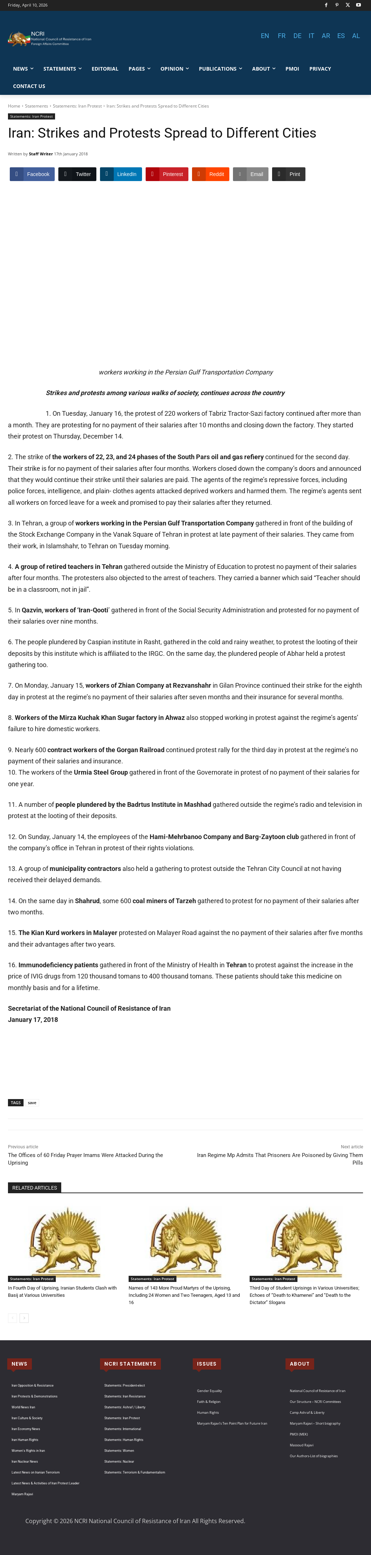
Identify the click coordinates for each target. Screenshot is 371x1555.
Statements (36, 106)
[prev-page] (12, 1318)
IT (311, 35)
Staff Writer (41, 153)
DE (297, 35)
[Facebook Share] (32, 174)
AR (326, 35)
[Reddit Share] (210, 174)
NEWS (20, 1363)
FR (281, 35)
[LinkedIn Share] (121, 174)
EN (265, 35)
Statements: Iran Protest (77, 106)
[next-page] (24, 1318)
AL (356, 35)
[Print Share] (288, 174)
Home (14, 106)
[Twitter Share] (77, 174)
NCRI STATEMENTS (130, 1363)
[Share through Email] (250, 174)
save (32, 1102)
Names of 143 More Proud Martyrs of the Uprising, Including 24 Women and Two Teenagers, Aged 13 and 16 (184, 1295)
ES (341, 35)
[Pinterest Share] (167, 174)
